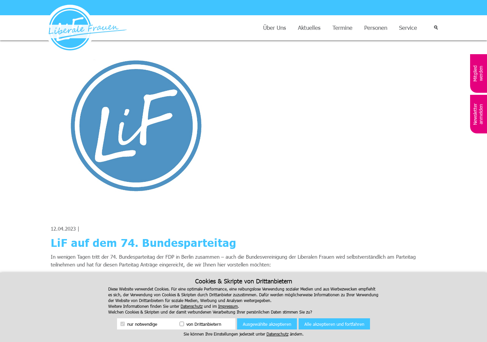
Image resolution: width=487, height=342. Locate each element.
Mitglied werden (478, 73)
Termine (342, 27)
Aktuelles (309, 27)
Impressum (228, 306)
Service (408, 27)
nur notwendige (138, 324)
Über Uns (274, 27)
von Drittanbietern (200, 324)
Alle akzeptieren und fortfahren (334, 324)
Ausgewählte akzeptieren (267, 324)
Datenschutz (192, 306)
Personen (375, 27)
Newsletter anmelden (478, 114)
